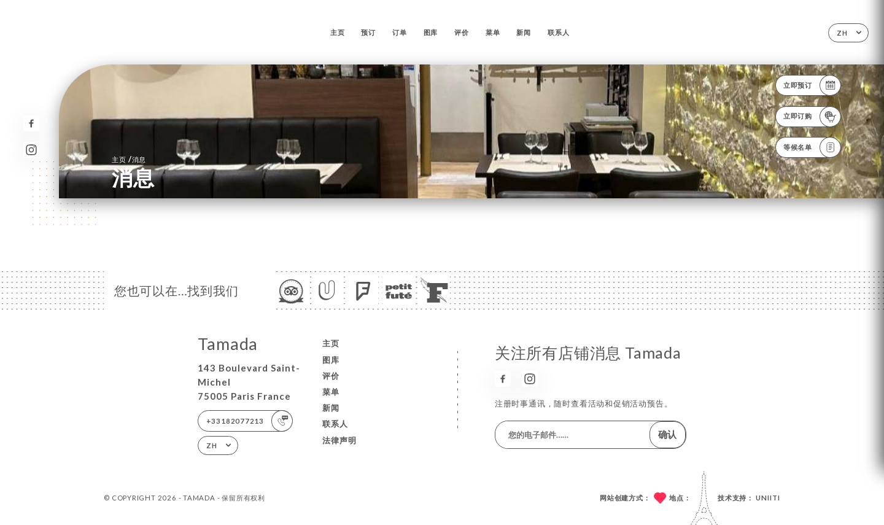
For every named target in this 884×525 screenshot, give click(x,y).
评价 (461, 32)
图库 (431, 32)
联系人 (558, 32)
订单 (399, 32)
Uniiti (768, 498)
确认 (667, 434)
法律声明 (339, 440)
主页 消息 (129, 159)
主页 (337, 32)
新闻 (523, 32)
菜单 (493, 32)
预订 (368, 32)
